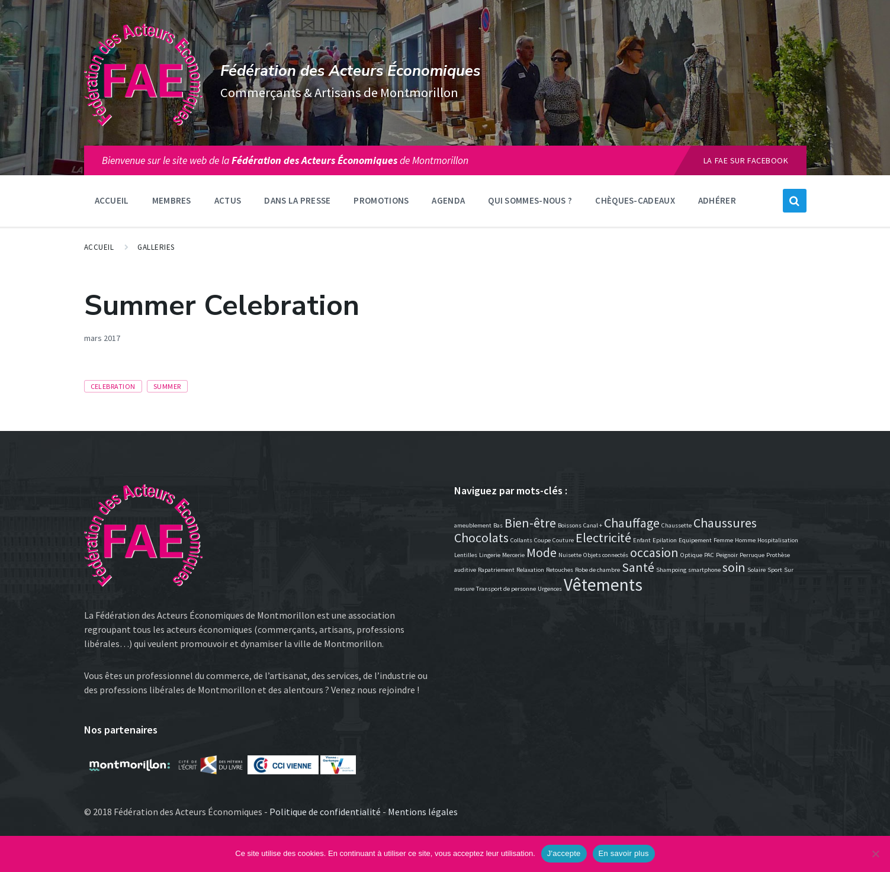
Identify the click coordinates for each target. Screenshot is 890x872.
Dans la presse (297, 200)
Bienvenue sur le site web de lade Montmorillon (285, 160)
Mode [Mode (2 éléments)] (541, 552)
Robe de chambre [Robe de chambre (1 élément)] (597, 570)
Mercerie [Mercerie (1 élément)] (513, 555)
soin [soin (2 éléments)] (734, 567)
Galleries (156, 247)
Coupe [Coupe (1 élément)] (542, 540)
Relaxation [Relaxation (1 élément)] (530, 570)
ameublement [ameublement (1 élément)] (472, 525)
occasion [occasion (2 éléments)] (654, 552)
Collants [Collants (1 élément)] (521, 540)
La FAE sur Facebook (746, 160)
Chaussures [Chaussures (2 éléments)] (725, 522)
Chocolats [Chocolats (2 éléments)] (481, 537)
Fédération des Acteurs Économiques (350, 70)
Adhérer (717, 200)
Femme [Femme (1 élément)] (723, 540)
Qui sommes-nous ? (530, 200)
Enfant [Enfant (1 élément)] (642, 540)
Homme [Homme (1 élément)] (745, 540)
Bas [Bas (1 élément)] (498, 525)
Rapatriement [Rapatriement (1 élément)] (496, 570)
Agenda (448, 200)
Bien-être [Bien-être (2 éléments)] (530, 522)
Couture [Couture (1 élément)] (563, 540)
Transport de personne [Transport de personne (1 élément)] (506, 589)
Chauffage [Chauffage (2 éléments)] (632, 522)
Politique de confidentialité (325, 812)
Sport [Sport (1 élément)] (774, 570)
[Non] (875, 854)
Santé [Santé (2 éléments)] (638, 567)
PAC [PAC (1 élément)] (709, 555)
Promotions (381, 200)
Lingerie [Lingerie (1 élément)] (489, 555)
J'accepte (564, 853)
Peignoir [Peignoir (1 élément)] (727, 555)
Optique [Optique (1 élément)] (691, 555)
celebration (113, 386)
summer (167, 386)
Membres (171, 200)
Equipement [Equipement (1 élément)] (695, 540)
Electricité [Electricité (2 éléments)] (603, 537)
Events (136, 338)
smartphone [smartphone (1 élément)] (704, 570)
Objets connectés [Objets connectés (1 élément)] (605, 555)
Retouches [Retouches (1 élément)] (559, 570)
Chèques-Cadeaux (635, 200)
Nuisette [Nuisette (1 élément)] (569, 555)
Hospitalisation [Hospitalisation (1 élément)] (777, 540)
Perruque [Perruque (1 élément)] (752, 555)
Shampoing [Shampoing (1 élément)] (671, 570)
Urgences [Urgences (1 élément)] (550, 589)
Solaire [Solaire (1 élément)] (756, 570)
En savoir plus (624, 853)
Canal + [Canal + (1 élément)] (592, 525)
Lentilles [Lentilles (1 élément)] (465, 555)
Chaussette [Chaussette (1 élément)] (676, 525)
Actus (228, 200)
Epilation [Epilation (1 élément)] (665, 540)
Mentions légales (423, 812)
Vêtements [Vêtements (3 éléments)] (603, 585)
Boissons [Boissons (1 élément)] (569, 525)
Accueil (112, 200)
